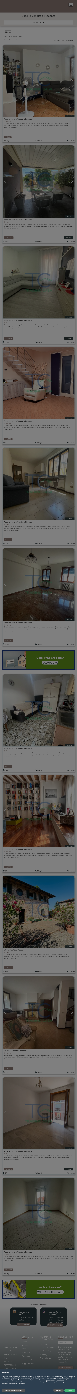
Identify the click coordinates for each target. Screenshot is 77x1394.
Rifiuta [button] (58, 1390)
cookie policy (61, 1380)
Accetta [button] (69, 1390)
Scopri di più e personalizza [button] (13, 1390)
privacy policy (50, 1380)
